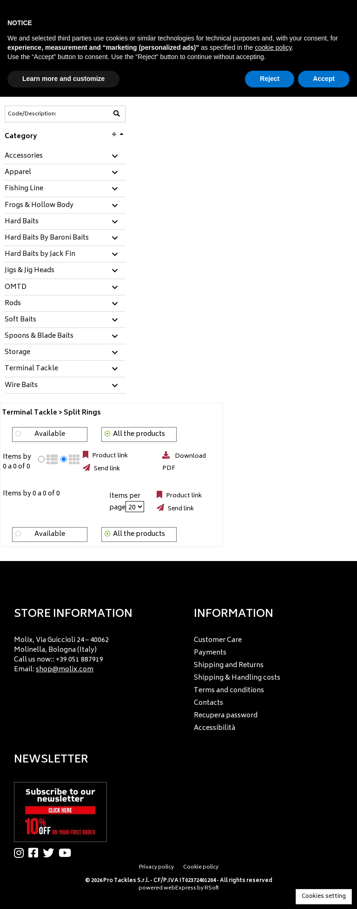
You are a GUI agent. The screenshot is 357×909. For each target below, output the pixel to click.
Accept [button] (324, 78)
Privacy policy (156, 867)
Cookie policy (200, 867)
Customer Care (218, 640)
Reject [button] (269, 78)
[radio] (41, 459)
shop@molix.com (64, 669)
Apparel (18, 172)
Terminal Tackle (31, 369)
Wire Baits (21, 385)
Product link (109, 456)
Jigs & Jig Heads (29, 271)
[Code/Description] (42, 114)
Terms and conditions (229, 690)
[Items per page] (135, 506)
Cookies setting (324, 897)
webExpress (180, 888)
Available (49, 434)
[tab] (65, 156)
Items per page (124, 502)
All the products (139, 434)
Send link (106, 469)
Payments (210, 653)
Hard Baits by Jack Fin (40, 254)
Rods (13, 304)
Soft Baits (20, 320)
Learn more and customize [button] (63, 78)
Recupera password (226, 716)
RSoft (212, 888)
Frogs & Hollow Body (39, 205)
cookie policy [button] (273, 47)
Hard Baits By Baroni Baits (47, 238)
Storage (17, 352)
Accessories (24, 156)
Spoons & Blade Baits (39, 336)
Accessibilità (214, 728)
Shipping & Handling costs (237, 678)
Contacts (208, 703)
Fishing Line (24, 189)
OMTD (15, 287)
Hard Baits (22, 222)
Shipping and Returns (229, 665)
